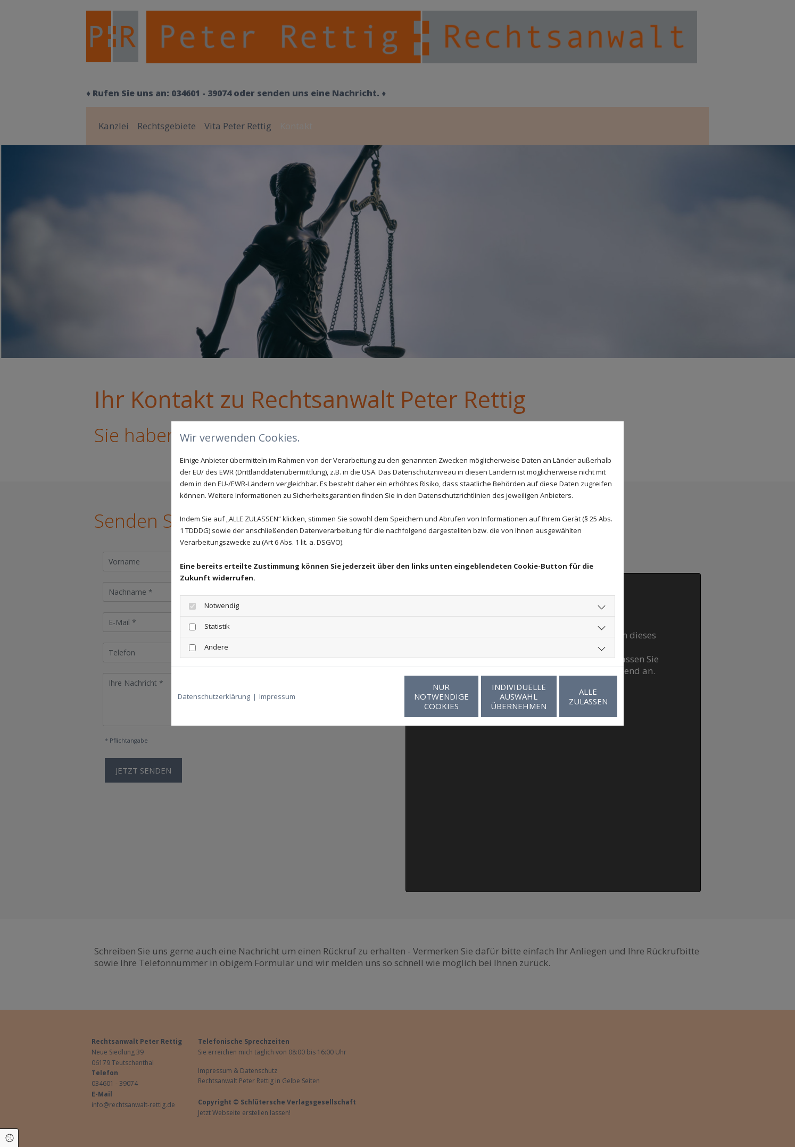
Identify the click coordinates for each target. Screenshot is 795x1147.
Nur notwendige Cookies (366, 696)
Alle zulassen (568, 696)
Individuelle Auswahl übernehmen (467, 696)
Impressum (277, 696)
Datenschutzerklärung (214, 696)
